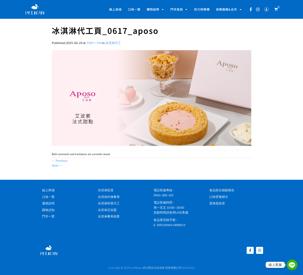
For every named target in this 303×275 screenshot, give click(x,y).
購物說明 (155, 9)
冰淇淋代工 (113, 43)
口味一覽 (134, 9)
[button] (275, 9)
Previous (59, 160)
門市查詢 (179, 9)
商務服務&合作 (229, 9)
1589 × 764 (94, 43)
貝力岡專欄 (202, 9)
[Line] (292, 265)
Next (57, 165)
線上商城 (115, 9)
